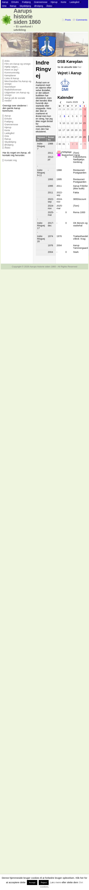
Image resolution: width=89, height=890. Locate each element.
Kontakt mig (10, 160)
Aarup (7, 115)
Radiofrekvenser (12, 89)
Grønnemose (11, 124)
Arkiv (7, 61)
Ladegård (9, 133)
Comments (81, 20)
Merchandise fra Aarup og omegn (17, 82)
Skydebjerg (10, 142)
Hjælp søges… (12, 66)
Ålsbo (7, 147)
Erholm (8, 118)
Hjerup (7, 127)
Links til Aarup (11, 78)
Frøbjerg (8, 121)
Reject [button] (44, 882)
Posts (68, 20)
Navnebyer (10, 86)
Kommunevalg (11, 72)
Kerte (7, 130)
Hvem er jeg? (11, 69)
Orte (6, 136)
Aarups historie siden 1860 (27, 16)
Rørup (7, 139)
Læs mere (55, 882)
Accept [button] (32, 882)
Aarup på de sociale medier (14, 99)
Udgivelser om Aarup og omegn (16, 93)
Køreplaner (10, 75)
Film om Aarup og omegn (17, 64)
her (80, 67)
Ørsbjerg (8, 144)
